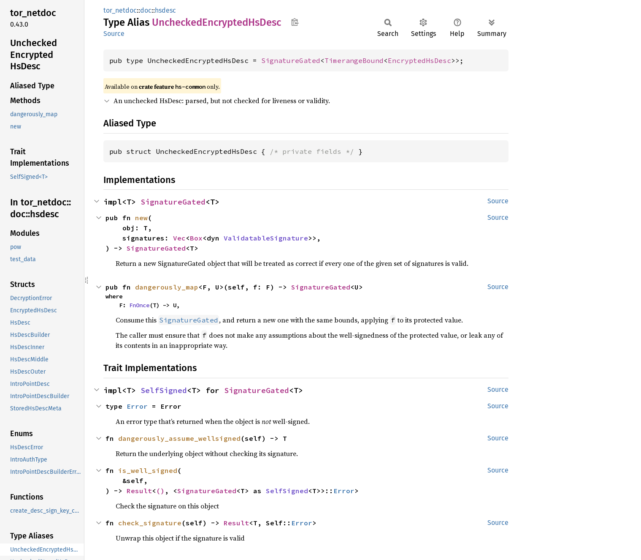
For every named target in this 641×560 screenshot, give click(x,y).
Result (139, 490)
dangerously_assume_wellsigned (179, 438)
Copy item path (295, 22)
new (141, 217)
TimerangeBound (354, 60)
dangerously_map (166, 287)
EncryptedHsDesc (419, 60)
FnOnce (139, 305)
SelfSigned (164, 390)
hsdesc (165, 10)
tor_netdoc (120, 10)
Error (137, 406)
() (160, 490)
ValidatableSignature (266, 238)
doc (145, 10)
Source (113, 34)
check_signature (149, 523)
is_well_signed (147, 470)
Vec (179, 238)
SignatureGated (290, 60)
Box (196, 238)
